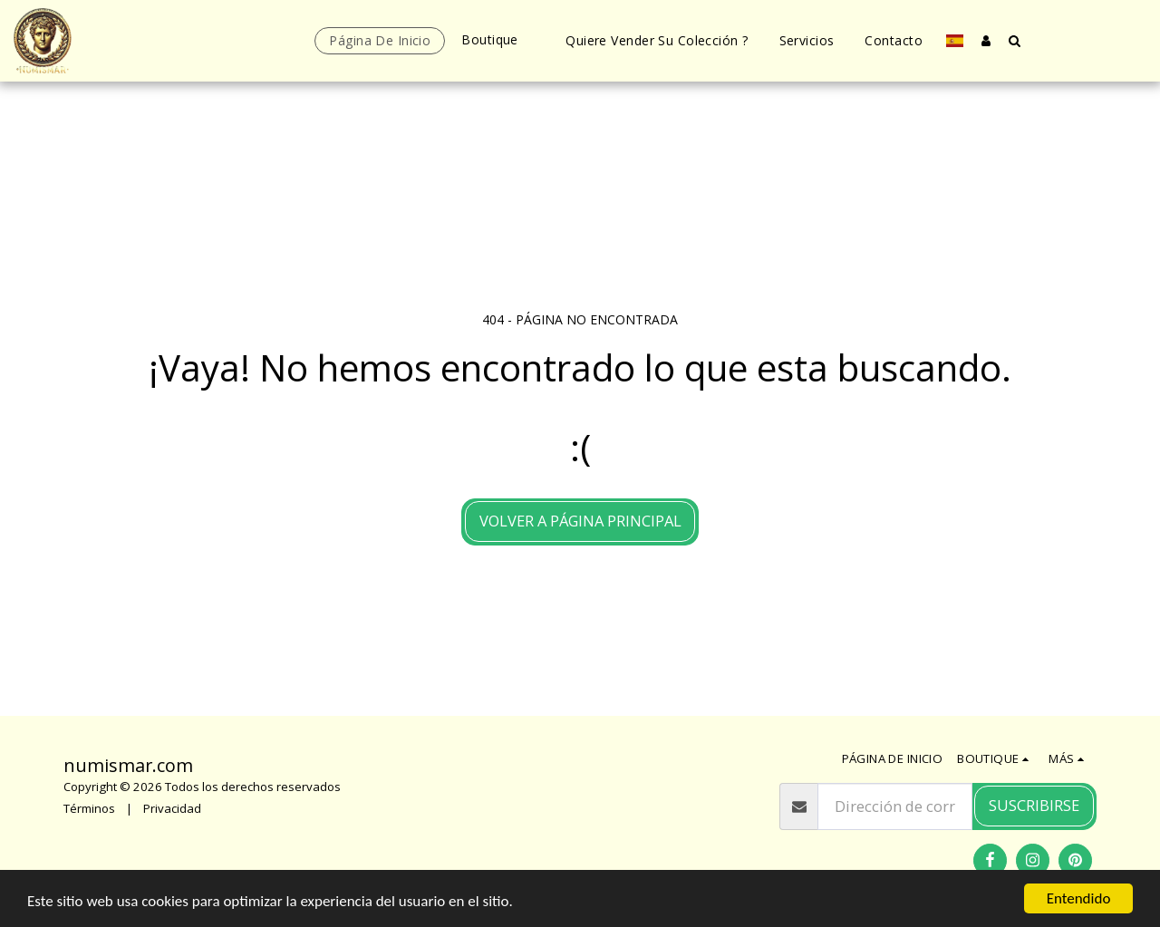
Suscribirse (1034, 805)
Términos (89, 808)
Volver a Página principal (580, 520)
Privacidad (172, 808)
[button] (1015, 40)
